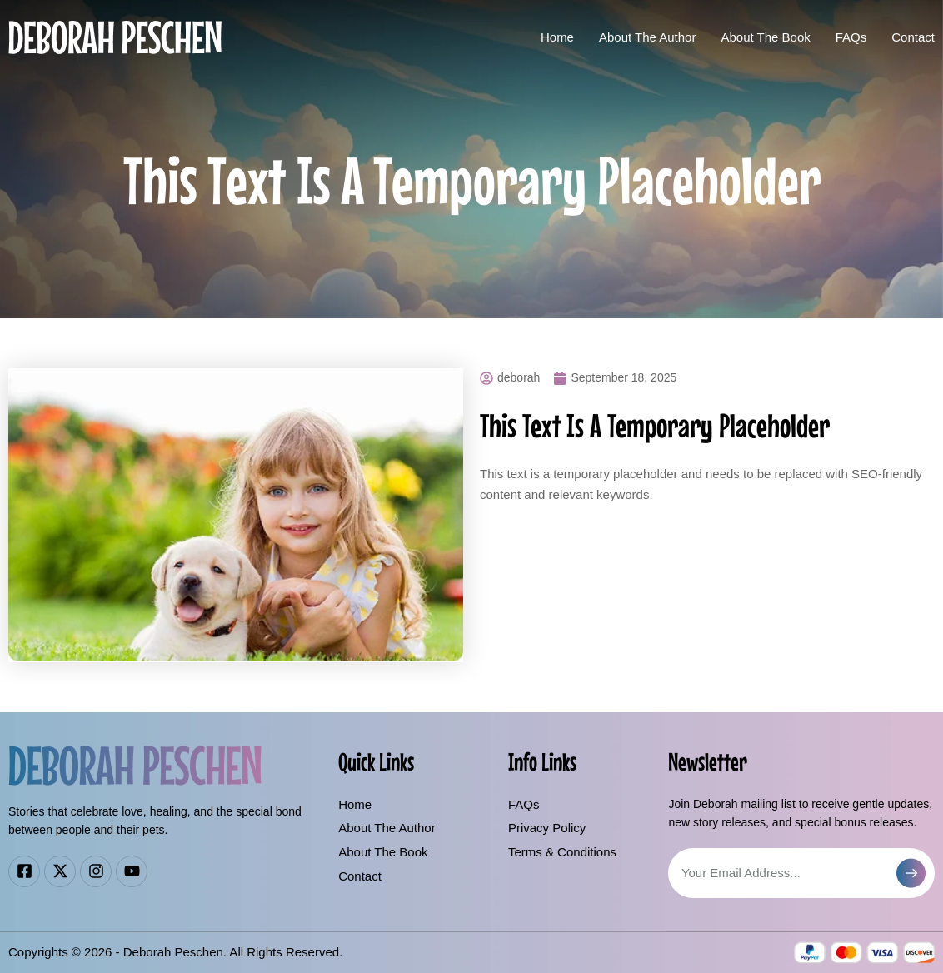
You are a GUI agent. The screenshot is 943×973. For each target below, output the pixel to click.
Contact (913, 37)
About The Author (647, 37)
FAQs (851, 37)
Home (557, 37)
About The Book (765, 37)
